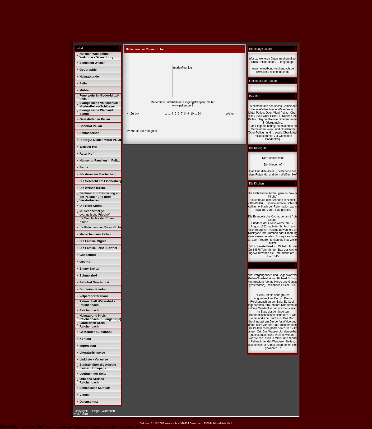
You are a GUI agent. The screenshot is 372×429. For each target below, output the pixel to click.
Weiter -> (231, 113)
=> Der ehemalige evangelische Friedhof (94, 212)
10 (192, 113)
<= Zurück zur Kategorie (141, 131)
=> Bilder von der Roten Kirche (100, 227)
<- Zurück (133, 113)
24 (199, 113)
